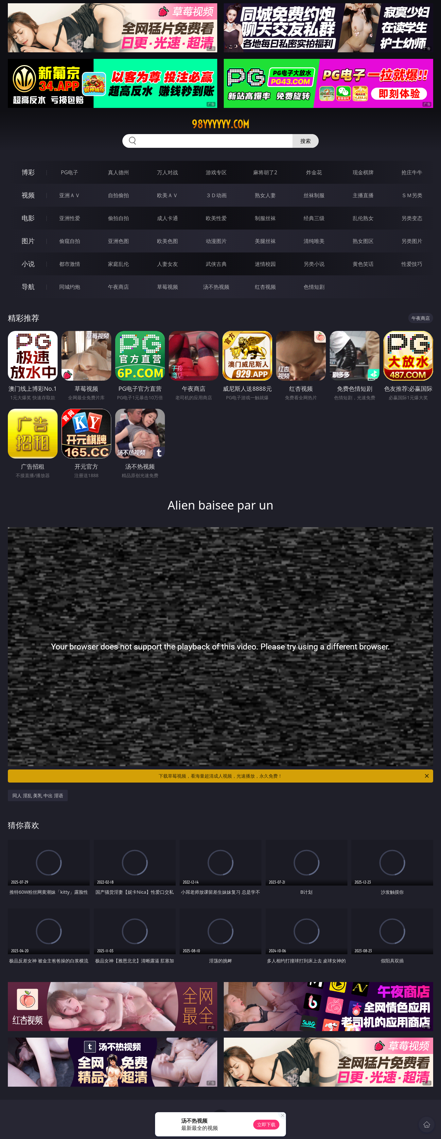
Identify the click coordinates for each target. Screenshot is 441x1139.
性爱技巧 (411, 263)
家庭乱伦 (118, 263)
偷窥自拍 (69, 241)
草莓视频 (167, 286)
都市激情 (69, 263)
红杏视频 (265, 286)
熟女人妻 (265, 195)
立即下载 (266, 1124)
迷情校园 (265, 263)
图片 (28, 240)
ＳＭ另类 (411, 195)
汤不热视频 (216, 286)
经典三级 (314, 218)
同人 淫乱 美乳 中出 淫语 (37, 795)
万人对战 (167, 172)
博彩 (28, 172)
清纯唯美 (314, 241)
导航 (28, 286)
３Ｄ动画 (216, 195)
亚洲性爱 (69, 218)
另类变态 (411, 218)
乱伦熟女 (363, 218)
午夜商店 (118, 286)
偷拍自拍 (118, 218)
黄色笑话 (363, 263)
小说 (28, 263)
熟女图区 (363, 241)
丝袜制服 (314, 195)
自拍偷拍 (118, 195)
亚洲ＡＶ (69, 195)
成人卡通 (167, 218)
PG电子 (69, 172)
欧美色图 (167, 241)
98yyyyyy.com (220, 124)
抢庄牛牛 (411, 172)
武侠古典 (216, 263)
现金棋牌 (363, 172)
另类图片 (411, 241)
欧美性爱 (216, 218)
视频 (28, 195)
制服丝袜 (265, 218)
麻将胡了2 (265, 172)
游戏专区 (216, 172)
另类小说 (314, 263)
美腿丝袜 (265, 241)
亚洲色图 (118, 241)
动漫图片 (216, 241)
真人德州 (118, 172)
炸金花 (314, 172)
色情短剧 (314, 286)
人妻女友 (167, 263)
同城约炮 (69, 286)
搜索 (305, 141)
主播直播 (363, 195)
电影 (28, 218)
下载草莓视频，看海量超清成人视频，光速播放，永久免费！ (294, 776)
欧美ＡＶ (167, 195)
